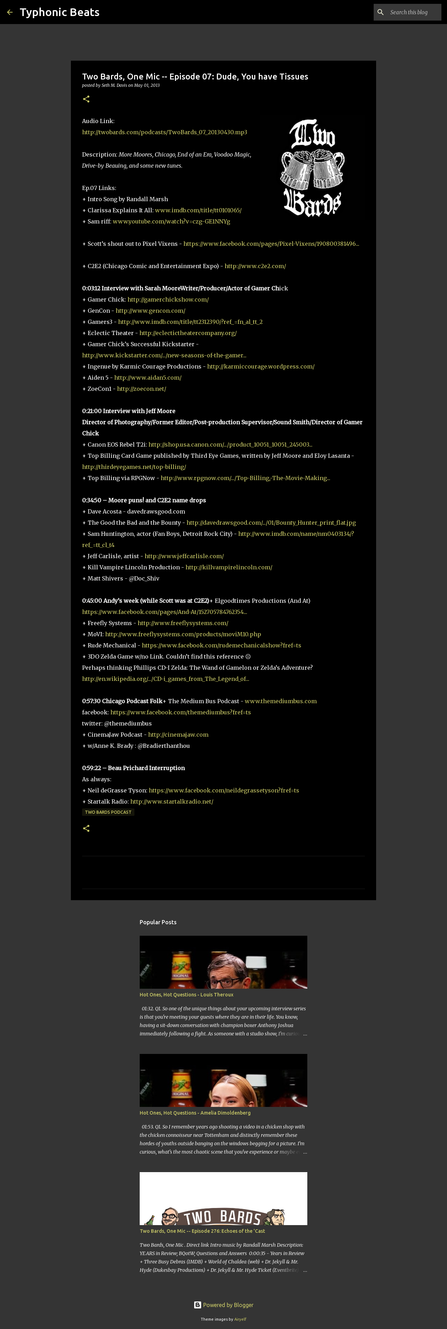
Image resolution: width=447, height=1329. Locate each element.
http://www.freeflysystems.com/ (183, 623)
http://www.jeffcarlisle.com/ (184, 556)
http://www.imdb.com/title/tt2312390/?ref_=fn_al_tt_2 (190, 321)
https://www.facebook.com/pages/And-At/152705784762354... (164, 611)
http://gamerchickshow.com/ (168, 299)
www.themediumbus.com (281, 701)
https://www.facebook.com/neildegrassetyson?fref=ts (224, 790)
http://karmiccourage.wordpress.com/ (261, 366)
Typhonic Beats (60, 12)
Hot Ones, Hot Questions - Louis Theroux (186, 994)
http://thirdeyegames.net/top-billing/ (134, 466)
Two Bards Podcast (108, 812)
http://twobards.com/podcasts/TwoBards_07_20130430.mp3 (164, 132)
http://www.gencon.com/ (150, 310)
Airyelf (240, 1319)
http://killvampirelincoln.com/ (228, 567)
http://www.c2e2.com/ (255, 266)
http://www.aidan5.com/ (148, 377)
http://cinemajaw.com (178, 734)
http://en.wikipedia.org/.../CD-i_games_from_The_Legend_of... (165, 678)
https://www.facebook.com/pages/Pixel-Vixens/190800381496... (271, 243)
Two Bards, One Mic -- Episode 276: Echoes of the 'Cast (202, 1231)
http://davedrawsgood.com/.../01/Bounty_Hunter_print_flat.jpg (271, 522)
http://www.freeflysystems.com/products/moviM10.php (183, 634)
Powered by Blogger (223, 1305)
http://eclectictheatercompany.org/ (188, 332)
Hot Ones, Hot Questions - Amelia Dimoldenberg (195, 1113)
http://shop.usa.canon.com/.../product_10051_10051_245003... (230, 444)
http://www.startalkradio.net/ (171, 801)
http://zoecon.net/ (141, 388)
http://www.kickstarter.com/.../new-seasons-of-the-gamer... (164, 355)
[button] (86, 99)
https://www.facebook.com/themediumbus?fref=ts (180, 712)
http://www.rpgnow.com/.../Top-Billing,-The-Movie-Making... (245, 477)
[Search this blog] (404, 12)
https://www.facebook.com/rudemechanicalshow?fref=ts (221, 645)
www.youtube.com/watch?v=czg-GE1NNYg (171, 221)
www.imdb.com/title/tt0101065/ (198, 210)
